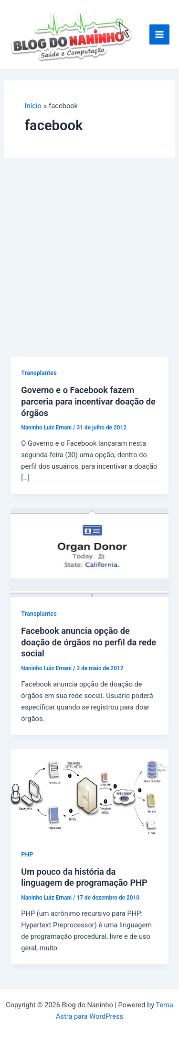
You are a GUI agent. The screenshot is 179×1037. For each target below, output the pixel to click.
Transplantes (38, 372)
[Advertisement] (89, 262)
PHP (27, 854)
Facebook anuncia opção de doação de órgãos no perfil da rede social (88, 642)
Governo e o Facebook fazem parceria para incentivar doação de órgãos (88, 401)
